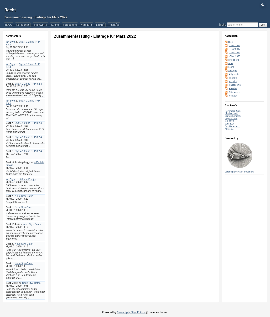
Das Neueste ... (232, 126)
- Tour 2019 (234, 52)
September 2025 (233, 116)
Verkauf (233, 95)
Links (230, 63)
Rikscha (233, 88)
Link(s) (100, 24)
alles (230, 42)
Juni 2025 (230, 123)
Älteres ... (229, 129)
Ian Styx (10, 41)
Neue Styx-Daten (24, 196)
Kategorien (23, 24)
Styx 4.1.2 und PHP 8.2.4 (28, 83)
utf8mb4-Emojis (27, 179)
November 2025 (233, 111)
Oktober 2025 (231, 113)
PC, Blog (233, 81)
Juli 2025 (229, 121)
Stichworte (40, 24)
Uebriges (232, 70)
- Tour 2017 (234, 49)
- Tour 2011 (234, 45)
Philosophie (235, 85)
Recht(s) (114, 24)
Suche (55, 24)
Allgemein (234, 74)
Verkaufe (86, 24)
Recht (10, 9)
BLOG (8, 24)
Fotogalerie (70, 24)
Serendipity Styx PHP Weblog (239, 171)
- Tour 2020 (234, 56)
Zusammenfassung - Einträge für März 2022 (36, 17)
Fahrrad (233, 77)
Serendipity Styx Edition (131, 312)
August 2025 (231, 118)
